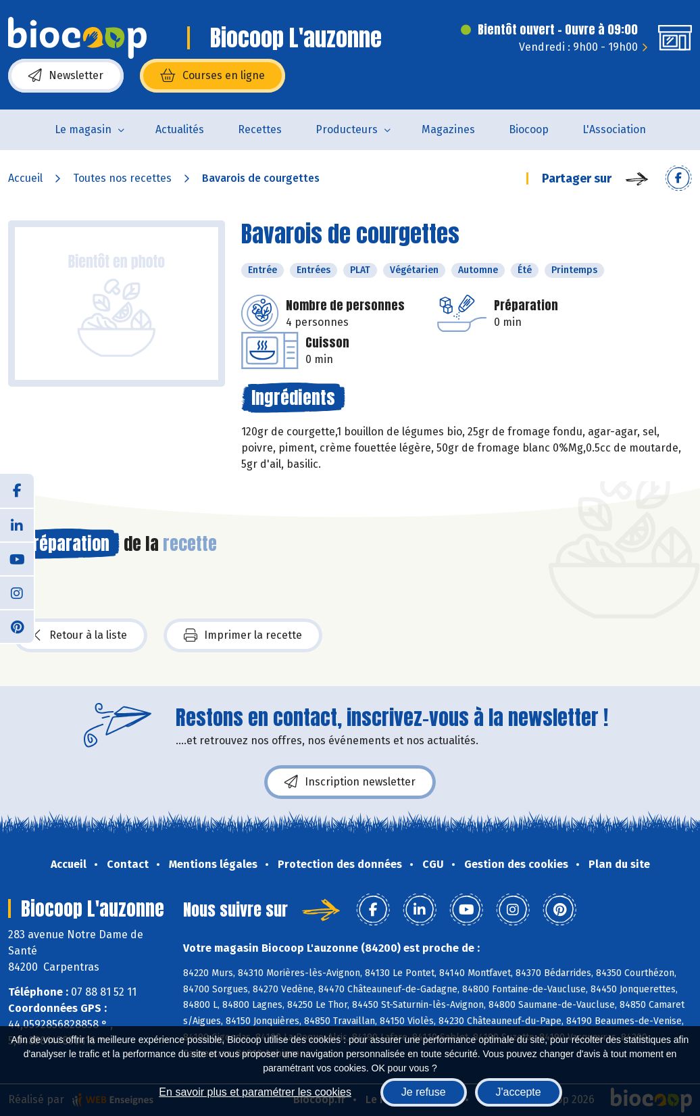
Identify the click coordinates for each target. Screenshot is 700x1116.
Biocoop (529, 129)
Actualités (179, 129)
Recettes (260, 129)
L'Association (614, 129)
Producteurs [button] (347, 129)
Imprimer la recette (243, 635)
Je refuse (423, 1092)
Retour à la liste (80, 635)
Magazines (448, 129)
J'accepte (518, 1092)
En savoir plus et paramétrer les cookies (255, 1092)
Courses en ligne (212, 75)
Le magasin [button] (83, 129)
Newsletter (65, 75)
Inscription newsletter (350, 782)
